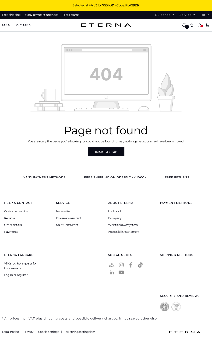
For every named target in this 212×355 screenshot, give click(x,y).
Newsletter (63, 211)
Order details (13, 225)
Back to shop (106, 151)
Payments (11, 232)
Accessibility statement (124, 232)
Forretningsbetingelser (79, 332)
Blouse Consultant (68, 218)
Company (115, 218)
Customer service (16, 211)
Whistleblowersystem (123, 225)
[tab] (6, 25)
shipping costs (56, 318)
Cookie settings (49, 332)
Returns (9, 218)
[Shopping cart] (207, 26)
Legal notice (10, 332)
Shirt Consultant (67, 225)
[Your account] (200, 25)
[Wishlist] (184, 26)
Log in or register (16, 275)
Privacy (28, 332)
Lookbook (115, 211)
